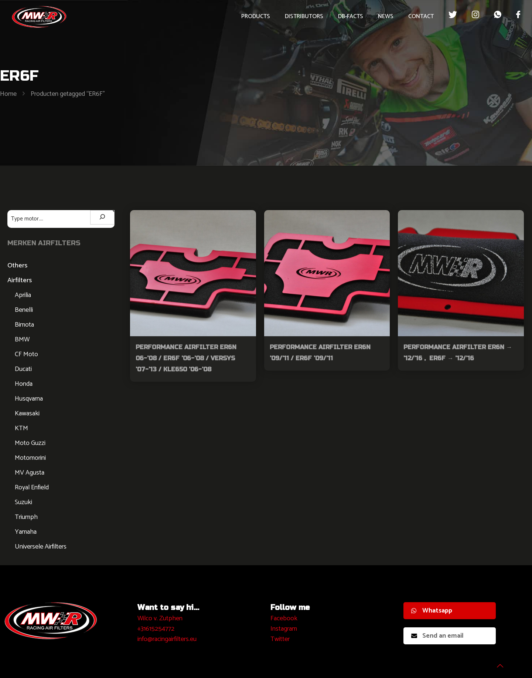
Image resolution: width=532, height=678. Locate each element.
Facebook (283, 618)
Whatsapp (431, 610)
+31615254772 (155, 628)
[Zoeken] (102, 217)
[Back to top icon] (496, 663)
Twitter (280, 639)
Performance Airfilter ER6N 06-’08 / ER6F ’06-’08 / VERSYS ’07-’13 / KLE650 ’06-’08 (186, 358)
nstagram (284, 628)
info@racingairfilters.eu (167, 639)
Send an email (437, 635)
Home (8, 93)
